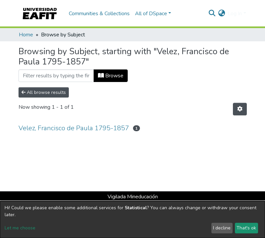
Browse (110, 75)
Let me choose (20, 228)
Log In (235, 13)
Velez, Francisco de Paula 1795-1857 (74, 128)
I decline (222, 228)
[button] (221, 14)
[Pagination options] (240, 109)
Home (26, 34)
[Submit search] (212, 14)
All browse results (44, 92)
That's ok (246, 228)
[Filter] (56, 75)
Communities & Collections (99, 13)
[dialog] (132, 219)
